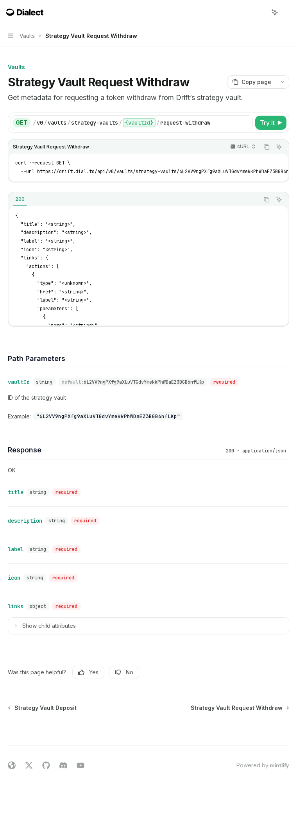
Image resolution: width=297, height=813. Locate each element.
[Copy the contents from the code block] (266, 147)
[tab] (20, 199)
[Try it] (270, 123)
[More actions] (287, 12)
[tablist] (133, 199)
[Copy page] (251, 82)
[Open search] (260, 12)
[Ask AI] (279, 147)
